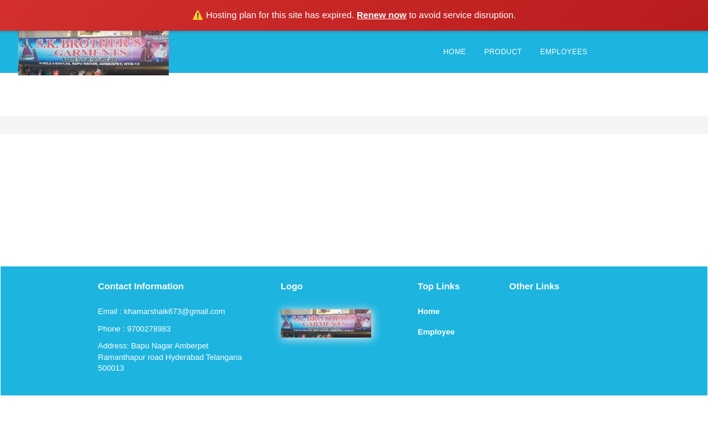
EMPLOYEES (563, 52)
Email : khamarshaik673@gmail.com (161, 311)
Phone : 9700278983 (134, 328)
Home (428, 311)
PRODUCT (503, 52)
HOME (454, 52)
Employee (436, 331)
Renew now (382, 15)
